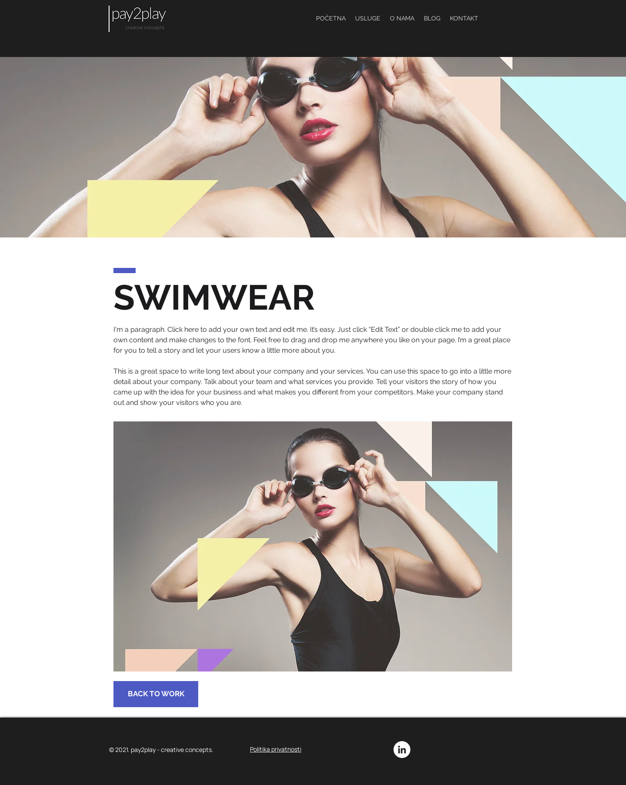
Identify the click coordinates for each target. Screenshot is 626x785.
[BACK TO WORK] (155, 694)
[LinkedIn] (401, 749)
